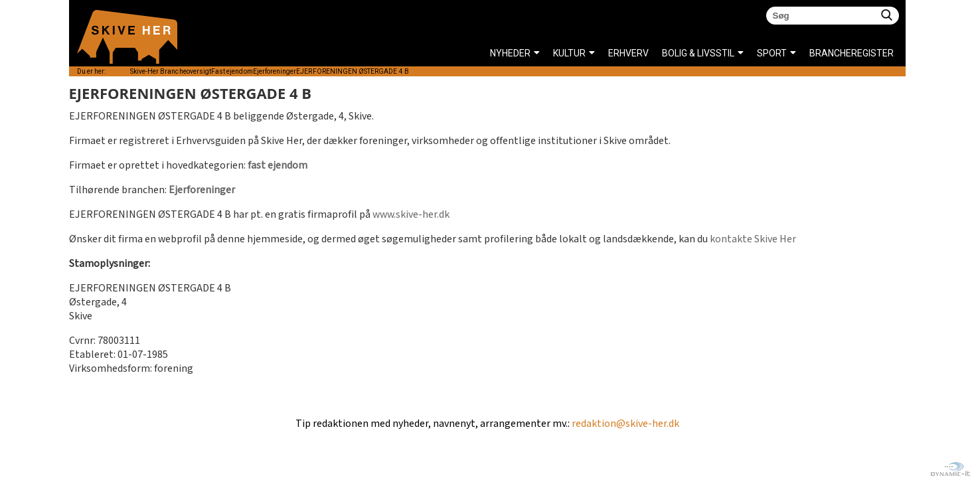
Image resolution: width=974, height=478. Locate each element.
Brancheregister (813, 53)
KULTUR (569, 53)
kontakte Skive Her (753, 239)
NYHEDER (510, 53)
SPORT (772, 53)
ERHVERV (628, 53)
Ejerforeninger (202, 190)
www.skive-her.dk (410, 215)
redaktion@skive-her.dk (625, 424)
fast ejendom (277, 166)
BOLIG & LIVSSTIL (698, 53)
